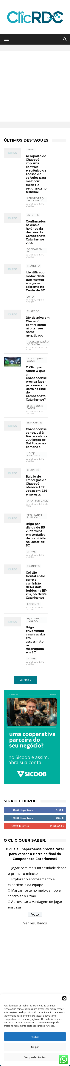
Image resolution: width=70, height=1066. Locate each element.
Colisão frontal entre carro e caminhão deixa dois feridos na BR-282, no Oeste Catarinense (36, 585)
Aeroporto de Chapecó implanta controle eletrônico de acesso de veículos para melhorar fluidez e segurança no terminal (36, 174)
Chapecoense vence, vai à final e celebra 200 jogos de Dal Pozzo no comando (36, 438)
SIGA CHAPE (34, 422)
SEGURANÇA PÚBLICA (35, 516)
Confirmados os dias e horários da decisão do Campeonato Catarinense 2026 (36, 232)
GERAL (31, 149)
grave (31, 551)
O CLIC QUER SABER (35, 407)
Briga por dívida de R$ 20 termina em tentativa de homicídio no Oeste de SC (36, 534)
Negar (35, 1047)
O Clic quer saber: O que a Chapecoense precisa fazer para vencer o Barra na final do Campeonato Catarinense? (36, 384)
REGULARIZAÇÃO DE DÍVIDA (38, 343)
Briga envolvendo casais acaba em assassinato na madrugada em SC (35, 640)
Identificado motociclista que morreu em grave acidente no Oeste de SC (35, 281)
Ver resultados (35, 923)
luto (30, 296)
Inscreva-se (57, 825)
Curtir (59, 810)
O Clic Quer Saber (35, 359)
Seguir (60, 818)
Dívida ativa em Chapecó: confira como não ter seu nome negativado (38, 326)
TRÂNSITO (33, 265)
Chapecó (33, 311)
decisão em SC (35, 250)
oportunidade (37, 500)
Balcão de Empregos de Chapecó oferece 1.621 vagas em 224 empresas (36, 485)
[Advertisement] (35, 86)
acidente (33, 604)
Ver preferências (35, 1057)
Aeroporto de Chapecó (35, 199)
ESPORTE (33, 214)
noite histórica (34, 454)
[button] (64, 998)
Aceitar (35, 1036)
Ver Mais (25, 680)
